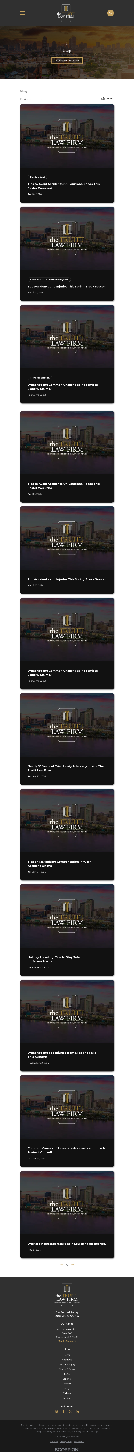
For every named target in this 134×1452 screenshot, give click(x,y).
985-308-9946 (67, 1315)
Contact (67, 1398)
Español (67, 1379)
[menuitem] (54, 1441)
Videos (67, 1393)
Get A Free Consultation (67, 60)
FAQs (67, 1374)
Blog (67, 1388)
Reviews (67, 1383)
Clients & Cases (67, 1369)
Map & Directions (67, 1341)
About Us (67, 1359)
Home (67, 1355)
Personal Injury (67, 1364)
